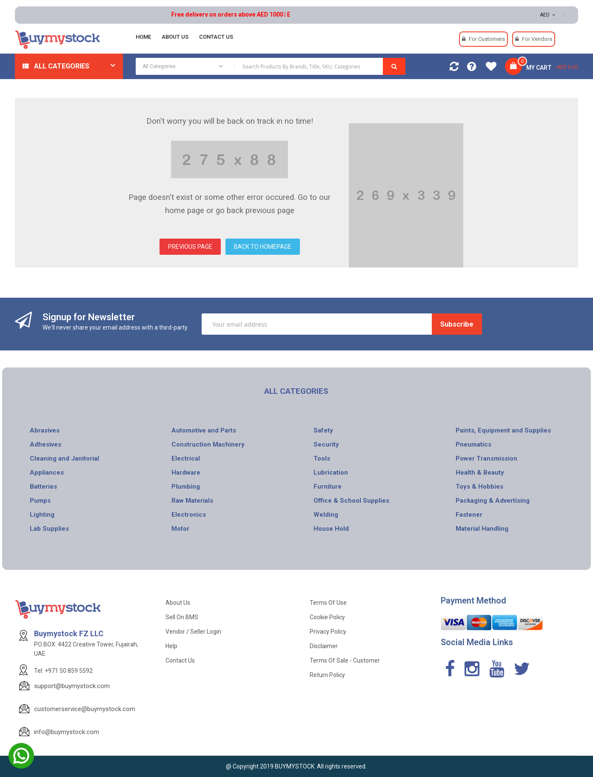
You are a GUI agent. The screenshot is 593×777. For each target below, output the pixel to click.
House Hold (331, 528)
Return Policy (327, 675)
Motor (180, 528)
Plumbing (185, 486)
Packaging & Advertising (493, 500)
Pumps (40, 500)
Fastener (469, 514)
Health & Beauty (480, 472)
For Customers (487, 39)
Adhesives (45, 444)
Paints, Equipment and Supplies (503, 430)
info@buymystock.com (66, 732)
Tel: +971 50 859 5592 (63, 670)
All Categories (61, 66)
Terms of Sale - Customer (345, 660)
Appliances (47, 472)
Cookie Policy (327, 617)
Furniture (328, 486)
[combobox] (270, 66)
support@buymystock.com (72, 686)
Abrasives (45, 430)
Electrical (185, 458)
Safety (323, 430)
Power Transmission (486, 458)
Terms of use (328, 602)
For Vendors (537, 39)
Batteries (43, 486)
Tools (322, 458)
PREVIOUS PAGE (190, 246)
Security (326, 444)
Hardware (185, 472)
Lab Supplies (49, 528)
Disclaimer (324, 646)
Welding (326, 514)
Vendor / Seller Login (193, 631)
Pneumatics (473, 444)
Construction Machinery (208, 444)
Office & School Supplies (351, 500)
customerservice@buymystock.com (84, 709)
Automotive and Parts (203, 430)
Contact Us (180, 660)
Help (171, 646)
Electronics (188, 514)
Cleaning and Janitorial (64, 458)
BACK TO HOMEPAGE (262, 246)
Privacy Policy (328, 631)
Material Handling (482, 528)
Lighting (42, 514)
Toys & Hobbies (479, 486)
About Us (177, 602)
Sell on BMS (181, 617)
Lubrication (331, 472)
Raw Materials (192, 500)
